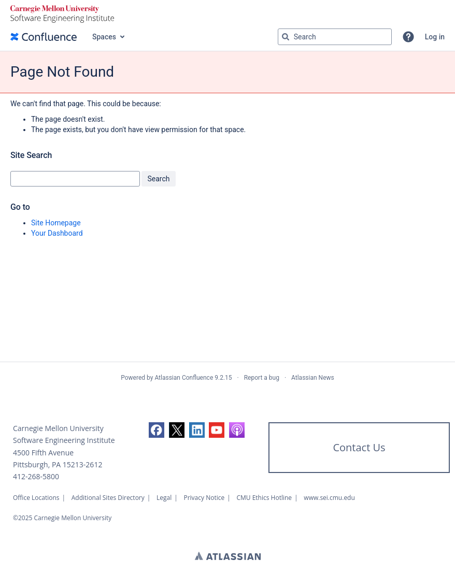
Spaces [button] (104, 37)
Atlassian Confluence (183, 377)
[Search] (285, 37)
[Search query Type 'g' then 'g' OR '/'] (335, 36)
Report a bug (261, 377)
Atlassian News (312, 377)
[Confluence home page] (43, 36)
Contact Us (359, 447)
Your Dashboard (57, 233)
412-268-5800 (36, 476)
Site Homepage (56, 223)
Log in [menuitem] (435, 37)
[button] (408, 36)
